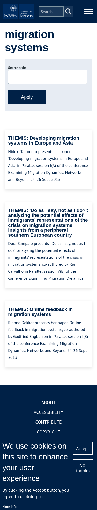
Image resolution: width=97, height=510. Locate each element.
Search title (17, 67)
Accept (82, 448)
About (48, 402)
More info (9, 506)
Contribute (48, 422)
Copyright (48, 432)
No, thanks (83, 468)
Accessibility (48, 412)
